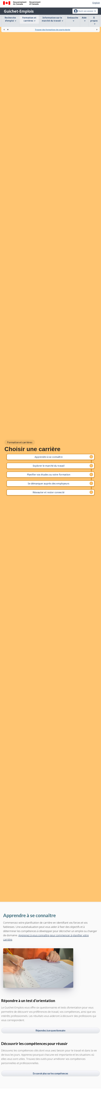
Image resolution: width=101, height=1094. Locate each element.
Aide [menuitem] (84, 19)
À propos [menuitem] (94, 20)
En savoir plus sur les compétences (50, 1073)
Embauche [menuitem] (72, 19)
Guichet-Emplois (19, 11)
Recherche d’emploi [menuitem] (10, 19)
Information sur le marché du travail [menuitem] (52, 19)
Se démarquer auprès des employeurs (48, 483)
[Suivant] (96, 29)
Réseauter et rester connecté (48, 492)
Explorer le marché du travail (48, 465)
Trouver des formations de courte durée (52, 29)
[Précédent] (4, 29)
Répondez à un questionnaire (50, 1030)
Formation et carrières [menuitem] (29, 19)
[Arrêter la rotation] (7, 29)
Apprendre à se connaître (48, 456)
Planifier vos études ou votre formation (48, 474)
